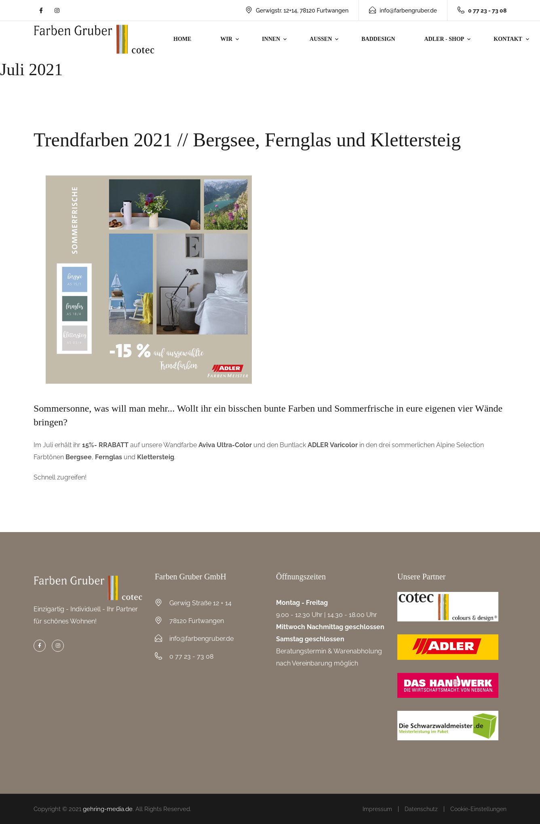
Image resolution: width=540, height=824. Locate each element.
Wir (226, 39)
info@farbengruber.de (403, 10)
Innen (271, 39)
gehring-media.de (108, 809)
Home (182, 39)
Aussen (321, 39)
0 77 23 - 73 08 (191, 656)
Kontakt (508, 39)
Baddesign (378, 39)
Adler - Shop (444, 39)
